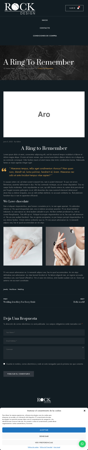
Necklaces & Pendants (26, 68)
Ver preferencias (44, 442)
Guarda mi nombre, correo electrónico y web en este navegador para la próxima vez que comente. (44, 364)
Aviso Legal (57, 447)
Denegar (44, 436)
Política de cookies (33, 447)
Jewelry (5, 289)
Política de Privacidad (46, 447)
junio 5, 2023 (8, 141)
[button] (84, 411)
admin (18, 141)
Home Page (10, 68)
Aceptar (44, 430)
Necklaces (12, 289)
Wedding (21, 289)
